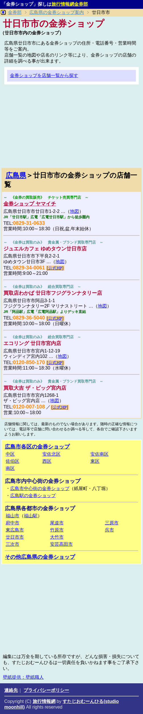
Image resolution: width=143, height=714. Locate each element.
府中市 (12, 522)
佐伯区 (12, 461)
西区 (46, 461)
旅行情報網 (44, 701)
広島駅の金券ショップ (33, 495)
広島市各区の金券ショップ (37, 447)
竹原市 (57, 530)
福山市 (12, 515)
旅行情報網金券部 (69, 4)
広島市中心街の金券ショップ (39, 488)
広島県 (16, 175)
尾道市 (57, 522)
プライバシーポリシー (46, 690)
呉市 (109, 530)
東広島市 (15, 530)
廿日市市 (15, 537)
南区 (10, 468)
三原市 (112, 522)
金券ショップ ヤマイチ (29, 204)
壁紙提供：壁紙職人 (23, 677)
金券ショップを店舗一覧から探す (44, 75)
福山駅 (31, 515)
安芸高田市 (61, 544)
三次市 (12, 544)
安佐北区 (51, 454)
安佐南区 (99, 454)
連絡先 (11, 690)
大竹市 (57, 537)
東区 (95, 461)
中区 (10, 454)
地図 (74, 211)
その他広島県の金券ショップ (40, 557)
